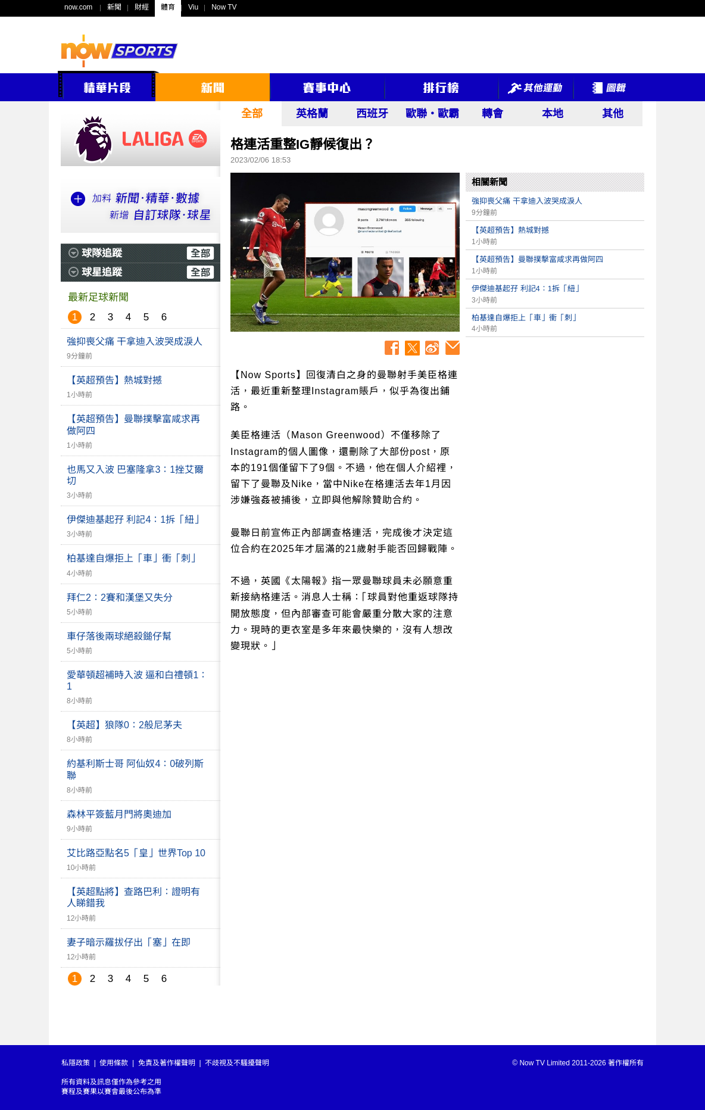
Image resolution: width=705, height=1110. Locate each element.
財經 (142, 7)
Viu (193, 7)
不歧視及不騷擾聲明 (237, 1063)
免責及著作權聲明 (166, 1063)
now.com (78, 7)
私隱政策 (75, 1063)
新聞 (114, 7)
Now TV (223, 7)
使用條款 (113, 1063)
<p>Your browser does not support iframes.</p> (555, 426)
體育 (168, 7)
